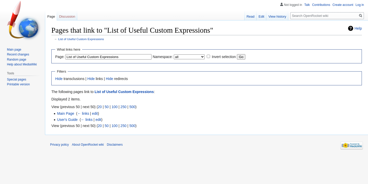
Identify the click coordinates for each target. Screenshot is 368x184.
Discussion (67, 16)
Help (358, 28)
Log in (359, 5)
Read (251, 16)
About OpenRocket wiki (88, 144)
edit (95, 113)
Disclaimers (115, 144)
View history (277, 16)
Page (51, 16)
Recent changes (18, 54)
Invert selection (224, 57)
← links (83, 113)
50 (107, 107)
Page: (60, 57)
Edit (261, 16)
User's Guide (67, 120)
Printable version (18, 84)
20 (100, 107)
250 (123, 107)
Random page (16, 59)
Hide (59, 79)
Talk (307, 5)
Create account (342, 5)
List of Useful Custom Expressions (81, 39)
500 (132, 107)
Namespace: (163, 57)
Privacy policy (59, 144)
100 (115, 107)
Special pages (16, 79)
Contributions (321, 5)
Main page (14, 49)
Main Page (65, 113)
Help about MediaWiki (22, 64)
